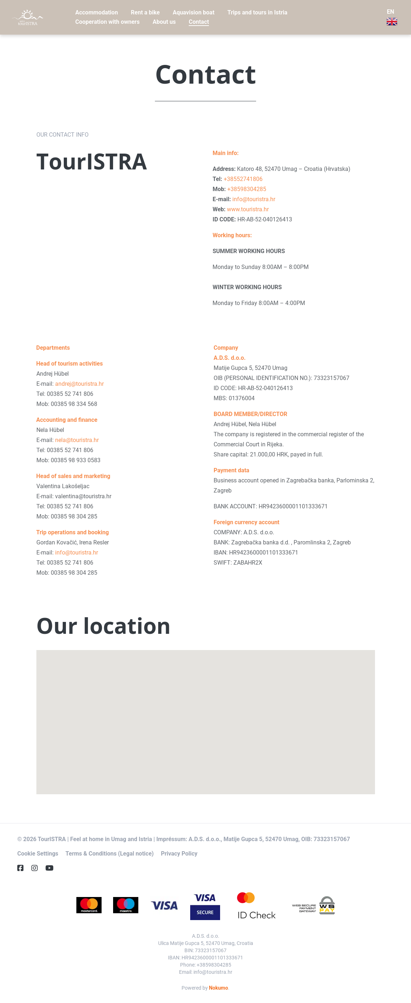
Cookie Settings (37, 853)
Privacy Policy (179, 853)
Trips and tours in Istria (257, 12)
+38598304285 (246, 189)
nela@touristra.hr (77, 440)
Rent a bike (145, 12)
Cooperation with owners (107, 21)
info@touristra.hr (253, 199)
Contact (199, 21)
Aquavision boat (193, 12)
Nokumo (218, 988)
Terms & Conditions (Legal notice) (110, 853)
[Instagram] (37, 868)
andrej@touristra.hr (79, 383)
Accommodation (96, 12)
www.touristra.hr (248, 209)
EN (392, 17)
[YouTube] (52, 868)
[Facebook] (23, 868)
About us (164, 21)
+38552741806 (243, 179)
